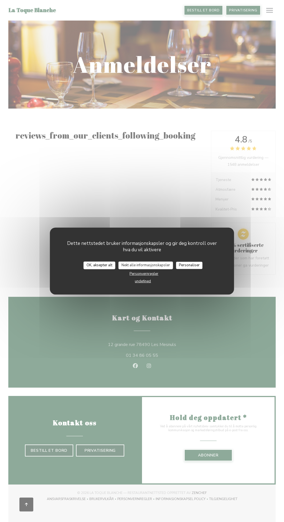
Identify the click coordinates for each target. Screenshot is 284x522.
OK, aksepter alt (99, 265)
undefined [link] (143, 280)
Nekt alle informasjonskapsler (145, 265)
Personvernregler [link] (144, 273)
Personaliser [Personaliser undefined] (189, 265)
